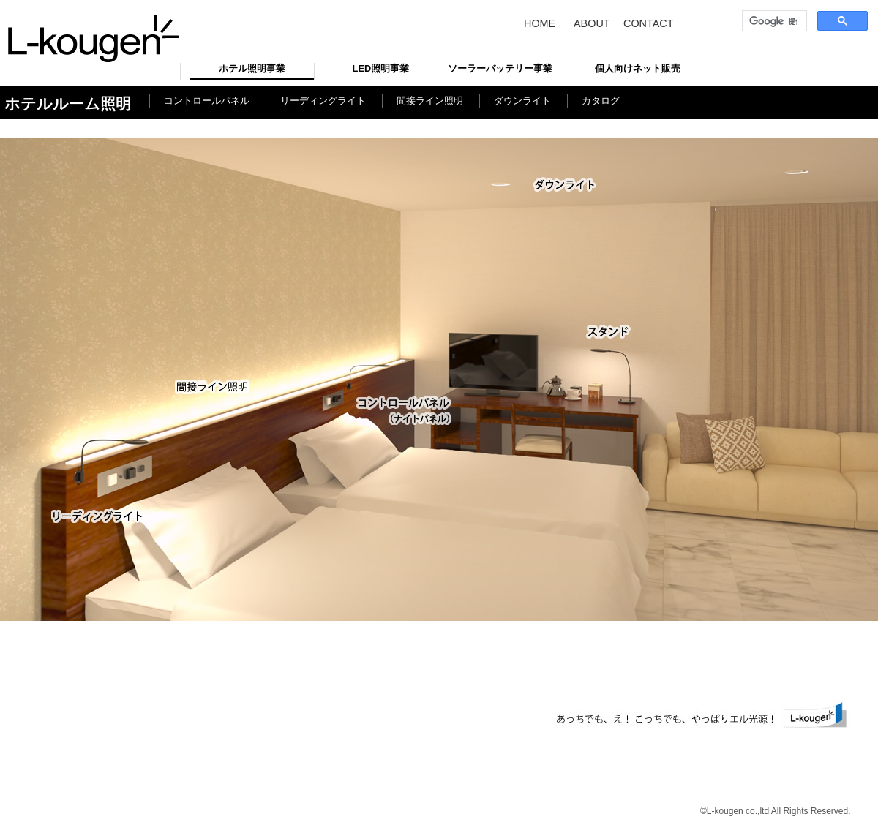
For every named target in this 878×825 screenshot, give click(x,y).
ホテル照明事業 (252, 68)
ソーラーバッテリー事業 (500, 68)
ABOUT (592, 23)
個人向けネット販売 (637, 68)
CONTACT (648, 23)
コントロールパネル (206, 100)
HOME (539, 23)
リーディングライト (323, 100)
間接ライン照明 (430, 100)
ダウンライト (522, 100)
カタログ (601, 100)
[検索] (773, 21)
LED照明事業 (381, 68)
